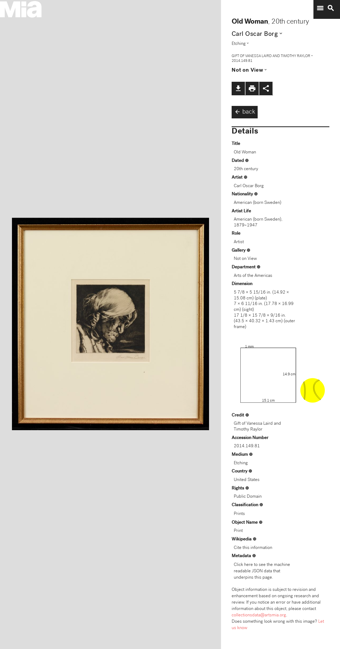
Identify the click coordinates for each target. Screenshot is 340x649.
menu (320, 8)
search (331, 8)
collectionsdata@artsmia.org (259, 615)
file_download (238, 88)
